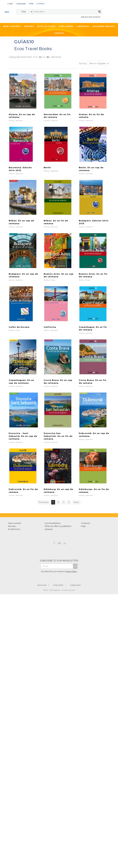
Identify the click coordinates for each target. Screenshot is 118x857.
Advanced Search (90, 17)
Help (83, 529)
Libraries (83, 26)
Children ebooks (103, 26)
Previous (44, 505)
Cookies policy (75, 588)
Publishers (66, 26)
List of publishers (53, 526)
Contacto (85, 526)
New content (14, 526)
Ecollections (46, 26)
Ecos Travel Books (33, 48)
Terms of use (41, 588)
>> (75, 568)
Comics (59, 33)
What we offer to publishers (58, 529)
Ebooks (29, 26)
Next (76, 505)
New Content (12, 26)
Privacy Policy (71, 574)
